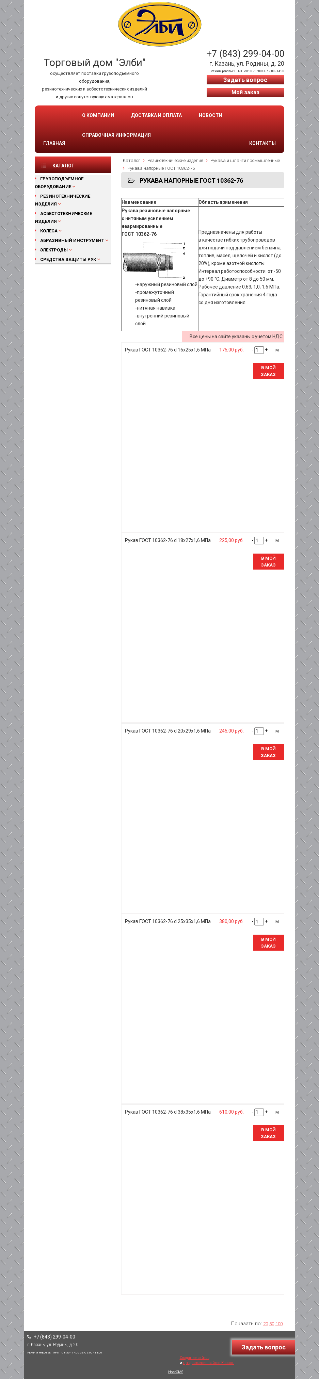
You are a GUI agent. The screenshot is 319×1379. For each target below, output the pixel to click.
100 (279, 1323)
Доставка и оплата (156, 115)
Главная (54, 143)
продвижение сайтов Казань (208, 1363)
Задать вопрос (245, 79)
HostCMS (175, 1372)
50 (271, 1323)
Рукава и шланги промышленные (245, 160)
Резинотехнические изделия (175, 160)
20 (265, 1323)
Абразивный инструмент (72, 240)
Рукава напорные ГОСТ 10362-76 (161, 168)
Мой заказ (245, 92)
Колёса (49, 230)
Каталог (131, 160)
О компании (98, 115)
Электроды (54, 249)
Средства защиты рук (68, 259)
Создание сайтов (194, 1358)
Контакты (262, 143)
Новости (210, 115)
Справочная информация (116, 135)
